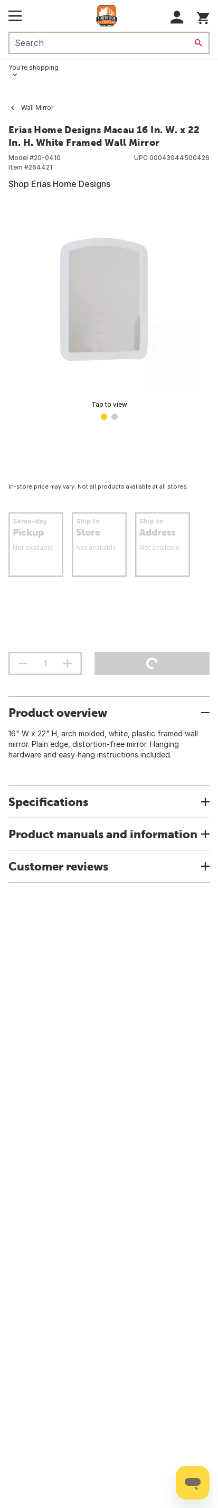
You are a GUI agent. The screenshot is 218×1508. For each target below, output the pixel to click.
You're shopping (33, 67)
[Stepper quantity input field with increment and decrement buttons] (45, 663)
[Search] (198, 43)
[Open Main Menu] (15, 16)
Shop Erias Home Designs (59, 184)
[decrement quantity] (23, 663)
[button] (177, 17)
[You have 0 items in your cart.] (203, 16)
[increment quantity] (67, 663)
